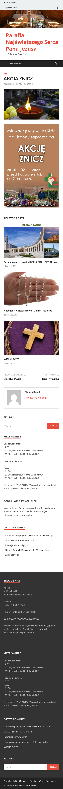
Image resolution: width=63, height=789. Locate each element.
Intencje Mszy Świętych (16, 545)
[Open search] (56, 63)
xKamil (30, 84)
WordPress (20, 785)
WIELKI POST (11, 359)
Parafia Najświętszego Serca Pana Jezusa (32, 42)
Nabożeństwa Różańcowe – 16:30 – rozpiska (28, 310)
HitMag (32, 785)
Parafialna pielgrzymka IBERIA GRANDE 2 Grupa (30, 262)
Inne (5, 74)
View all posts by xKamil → (37, 397)
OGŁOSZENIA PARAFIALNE (19, 540)
